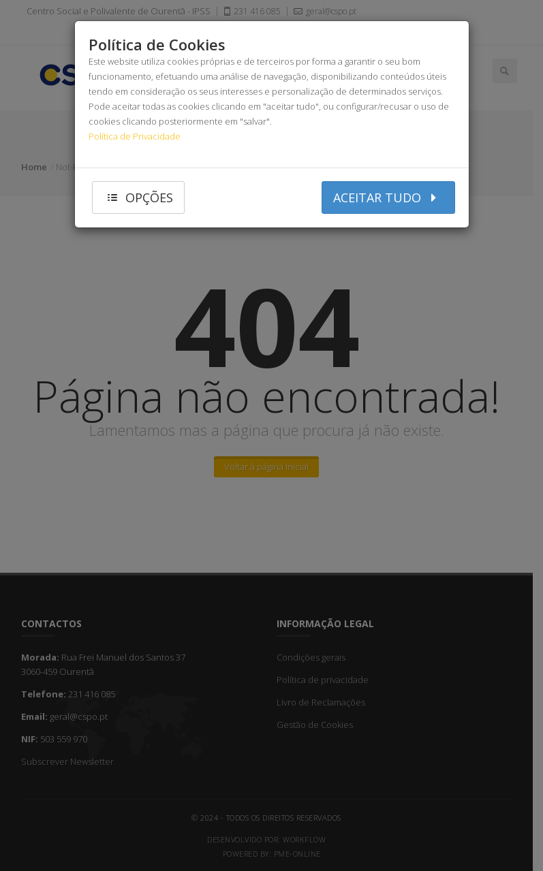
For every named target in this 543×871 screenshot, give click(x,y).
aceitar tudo (388, 197)
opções (139, 197)
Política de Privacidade (135, 136)
